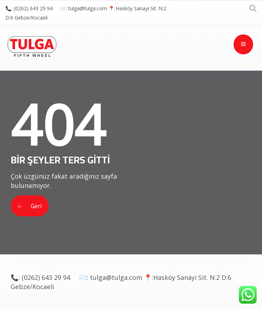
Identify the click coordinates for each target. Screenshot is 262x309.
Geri (30, 206)
